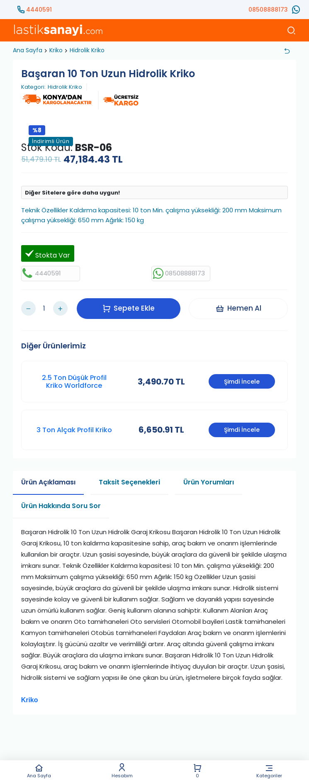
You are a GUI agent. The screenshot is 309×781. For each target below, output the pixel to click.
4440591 (39, 9)
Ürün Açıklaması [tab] (48, 482)
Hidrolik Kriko (87, 50)
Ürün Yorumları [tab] (208, 482)
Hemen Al (238, 308)
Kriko (56, 50)
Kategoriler (269, 771)
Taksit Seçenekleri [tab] (129, 482)
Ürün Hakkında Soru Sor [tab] (61, 506)
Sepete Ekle (128, 308)
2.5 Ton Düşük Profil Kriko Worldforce (74, 381)
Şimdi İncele (242, 381)
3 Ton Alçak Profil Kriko (74, 430)
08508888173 (268, 9)
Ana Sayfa (39, 771)
